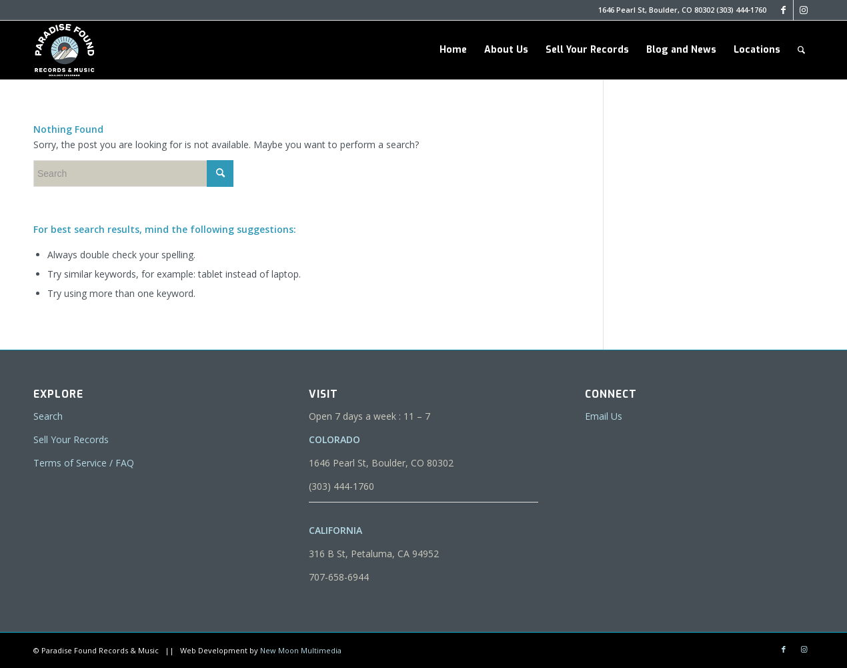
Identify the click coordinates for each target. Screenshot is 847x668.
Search (48, 416)
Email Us (603, 416)
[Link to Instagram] (804, 10)
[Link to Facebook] (783, 10)
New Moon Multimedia (300, 650)
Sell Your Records (71, 439)
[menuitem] (453, 50)
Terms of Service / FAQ (83, 462)
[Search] (801, 50)
